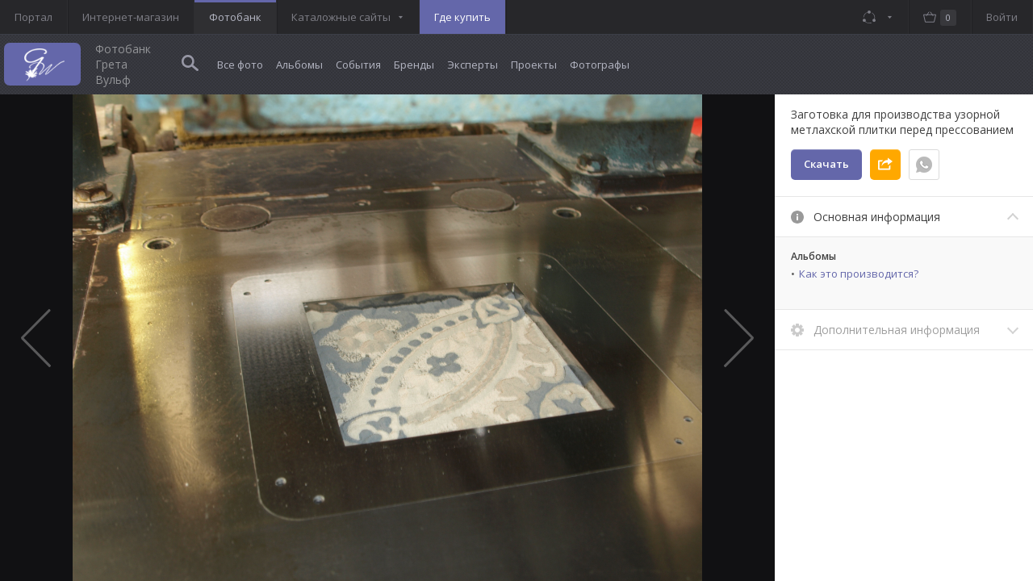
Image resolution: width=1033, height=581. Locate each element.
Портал (33, 17)
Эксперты (472, 64)
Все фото (240, 64)
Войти (1002, 17)
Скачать (826, 164)
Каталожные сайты (341, 17)
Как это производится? (858, 273)
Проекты (534, 64)
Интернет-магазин (130, 17)
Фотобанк (235, 17)
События (358, 64)
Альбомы (299, 64)
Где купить (462, 17)
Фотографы (599, 64)
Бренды (414, 64)
